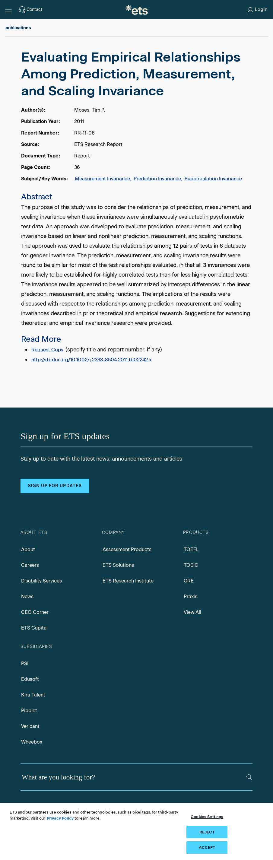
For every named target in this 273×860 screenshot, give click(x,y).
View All (192, 612)
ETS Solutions (118, 565)
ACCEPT (207, 847)
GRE (189, 581)
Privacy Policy (60, 818)
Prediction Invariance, (158, 179)
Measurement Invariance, (103, 179)
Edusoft (30, 679)
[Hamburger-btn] (8, 9)
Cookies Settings (207, 816)
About (28, 549)
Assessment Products (127, 549)
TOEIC (191, 565)
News (27, 596)
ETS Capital (34, 628)
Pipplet (29, 710)
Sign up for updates (55, 485)
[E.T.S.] (136, 9)
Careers (30, 565)
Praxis (190, 596)
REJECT (207, 832)
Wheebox (31, 742)
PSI (24, 663)
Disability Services (41, 581)
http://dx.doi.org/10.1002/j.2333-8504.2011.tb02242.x (91, 360)
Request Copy (47, 350)
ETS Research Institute (128, 581)
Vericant (30, 726)
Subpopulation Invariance (213, 179)
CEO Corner (35, 612)
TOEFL (191, 549)
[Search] (249, 777)
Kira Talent (33, 695)
